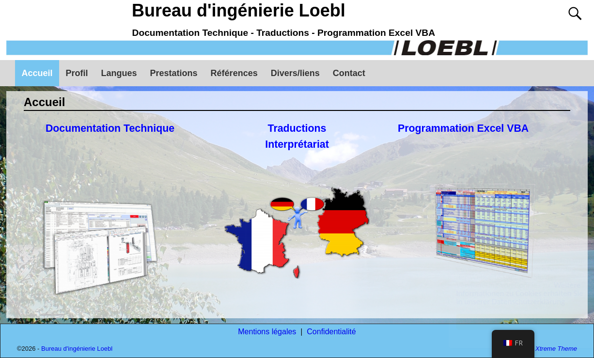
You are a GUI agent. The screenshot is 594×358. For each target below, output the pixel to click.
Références (234, 73)
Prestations (174, 73)
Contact (349, 73)
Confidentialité (331, 331)
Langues (119, 73)
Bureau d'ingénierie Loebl (238, 10)
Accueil (37, 73)
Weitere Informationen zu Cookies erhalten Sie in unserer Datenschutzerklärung (510, 293)
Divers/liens (295, 73)
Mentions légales (267, 331)
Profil (77, 73)
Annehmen (511, 322)
